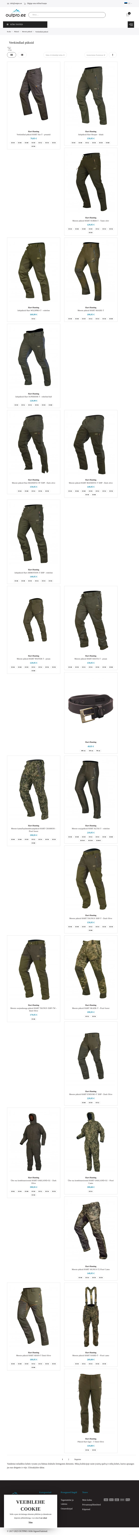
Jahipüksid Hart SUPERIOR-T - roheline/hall (33, 397)
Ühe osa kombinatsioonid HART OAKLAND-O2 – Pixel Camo (91, 1182)
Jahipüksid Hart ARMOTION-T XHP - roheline (33, 573)
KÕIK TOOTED (15, 24)
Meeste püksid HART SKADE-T (91, 311)
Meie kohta (87, 1500)
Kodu (9, 32)
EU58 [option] (33, 146)
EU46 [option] (19, 142)
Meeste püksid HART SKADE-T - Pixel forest (90, 1008)
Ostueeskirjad (66, 1509)
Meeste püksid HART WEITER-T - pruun (33, 659)
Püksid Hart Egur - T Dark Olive (91, 1442)
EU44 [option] (13, 142)
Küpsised (86, 1509)
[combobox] (67, 15)
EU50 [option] (33, 142)
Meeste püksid (27, 32)
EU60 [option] (107, 142)
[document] (30, 1511)
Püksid (16, 32)
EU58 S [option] (90, 840)
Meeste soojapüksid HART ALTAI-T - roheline (91, 829)
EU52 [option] (40, 142)
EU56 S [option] (82, 840)
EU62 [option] (13, 1191)
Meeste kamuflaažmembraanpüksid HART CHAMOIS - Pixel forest (33, 830)
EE (128, 3)
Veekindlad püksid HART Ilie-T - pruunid (33, 135)
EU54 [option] (47, 142)
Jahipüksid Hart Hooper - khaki (91, 135)
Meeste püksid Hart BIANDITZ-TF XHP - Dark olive (33, 483)
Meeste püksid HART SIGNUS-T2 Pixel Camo (91, 1269)
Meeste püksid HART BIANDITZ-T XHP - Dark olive (91, 483)
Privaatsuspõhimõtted (91, 1505)
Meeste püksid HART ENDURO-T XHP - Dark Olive (90, 1094)
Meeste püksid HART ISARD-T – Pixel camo (90, 1356)
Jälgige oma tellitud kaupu (35, 3)
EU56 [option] (54, 142)
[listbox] (33, 144)
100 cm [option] (83, 750)
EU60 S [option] (98, 840)
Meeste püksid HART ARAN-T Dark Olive (33, 1356)
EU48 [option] (26, 142)
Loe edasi (43, 1518)
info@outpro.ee (14, 3)
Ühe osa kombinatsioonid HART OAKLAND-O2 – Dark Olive (33, 1182)
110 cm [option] (91, 750)
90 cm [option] (98, 750)
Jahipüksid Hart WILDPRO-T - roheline (33, 311)
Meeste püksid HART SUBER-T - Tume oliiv (90, 221)
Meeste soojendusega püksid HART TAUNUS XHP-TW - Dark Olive (33, 1009)
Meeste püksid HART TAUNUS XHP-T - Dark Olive (90, 918)
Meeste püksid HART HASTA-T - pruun (90, 659)
